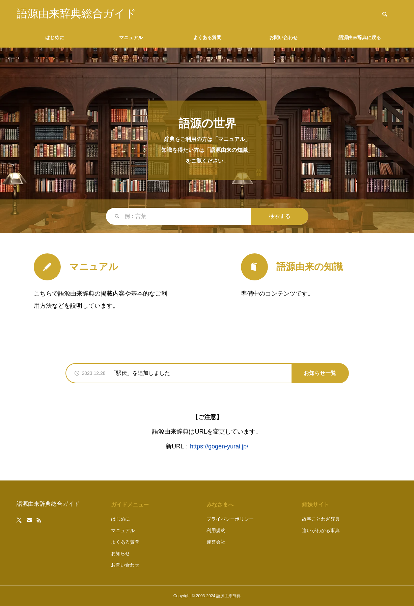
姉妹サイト (315, 504)
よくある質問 (207, 37)
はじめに (54, 37)
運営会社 (215, 542)
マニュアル (131, 37)
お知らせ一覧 (320, 373)
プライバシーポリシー (230, 519)
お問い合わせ (283, 37)
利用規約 (215, 530)
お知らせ (120, 553)
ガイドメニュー (130, 504)
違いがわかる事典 (321, 530)
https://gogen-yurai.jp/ (219, 446)
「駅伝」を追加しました (140, 373)
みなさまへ (219, 504)
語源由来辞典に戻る (359, 37)
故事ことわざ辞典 (321, 519)
